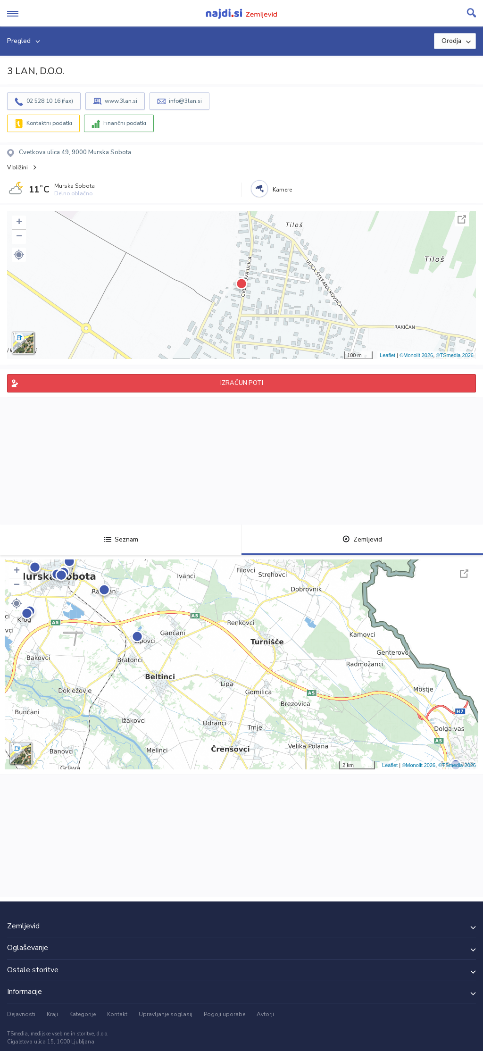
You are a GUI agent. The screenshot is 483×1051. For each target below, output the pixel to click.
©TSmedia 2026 (455, 355)
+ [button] (19, 223)
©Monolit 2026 (416, 355)
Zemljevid (362, 539)
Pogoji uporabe (224, 1014)
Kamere (282, 189)
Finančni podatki (124, 123)
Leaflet (387, 355)
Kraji (52, 1014)
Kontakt (117, 1014)
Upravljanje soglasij (165, 1014)
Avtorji (265, 1014)
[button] (19, 255)
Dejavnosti (21, 1014)
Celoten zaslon (462, 219)
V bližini (17, 167)
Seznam (121, 539)
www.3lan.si (121, 101)
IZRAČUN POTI (241, 383)
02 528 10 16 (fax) (49, 101)
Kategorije (82, 1014)
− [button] (19, 237)
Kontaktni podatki (49, 123)
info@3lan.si (185, 101)
